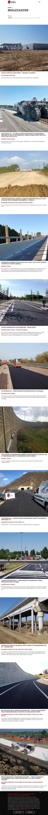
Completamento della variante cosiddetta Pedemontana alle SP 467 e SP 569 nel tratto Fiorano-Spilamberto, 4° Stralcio (23, 199)
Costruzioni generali (22, 330)
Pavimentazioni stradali (8, 139)
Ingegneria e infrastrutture (9, 202)
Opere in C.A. (21, 522)
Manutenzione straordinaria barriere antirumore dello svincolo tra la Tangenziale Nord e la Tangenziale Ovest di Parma (24, 455)
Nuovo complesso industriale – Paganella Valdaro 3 (18, 73)
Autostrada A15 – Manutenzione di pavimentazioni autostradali (22, 391)
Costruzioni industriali (8, 75)
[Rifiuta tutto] (40, 799)
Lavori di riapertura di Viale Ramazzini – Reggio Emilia (18, 327)
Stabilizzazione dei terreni (25, 202)
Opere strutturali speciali (25, 649)
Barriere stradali (6, 266)
